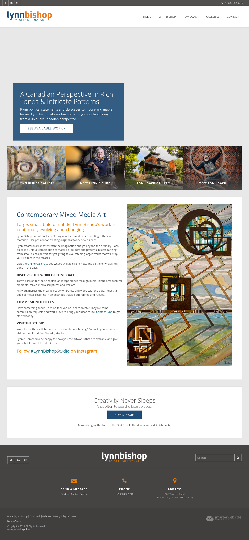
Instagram (17, 3)
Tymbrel (26, 529)
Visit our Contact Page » (74, 494)
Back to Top (14, 521)
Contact (233, 16)
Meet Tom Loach (212, 183)
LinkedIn (11, 3)
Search (238, 457)
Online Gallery (36, 263)
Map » (189, 497)
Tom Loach (191, 16)
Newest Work (124, 415)
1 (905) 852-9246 (234, 2)
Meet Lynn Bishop (95, 183)
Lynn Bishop (167, 16)
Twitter (5, 3)
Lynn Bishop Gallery (36, 183)
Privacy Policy (59, 516)
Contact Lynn (104, 312)
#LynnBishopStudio (50, 351)
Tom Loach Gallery (154, 183)
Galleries (212, 16)
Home (147, 16)
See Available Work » (46, 128)
